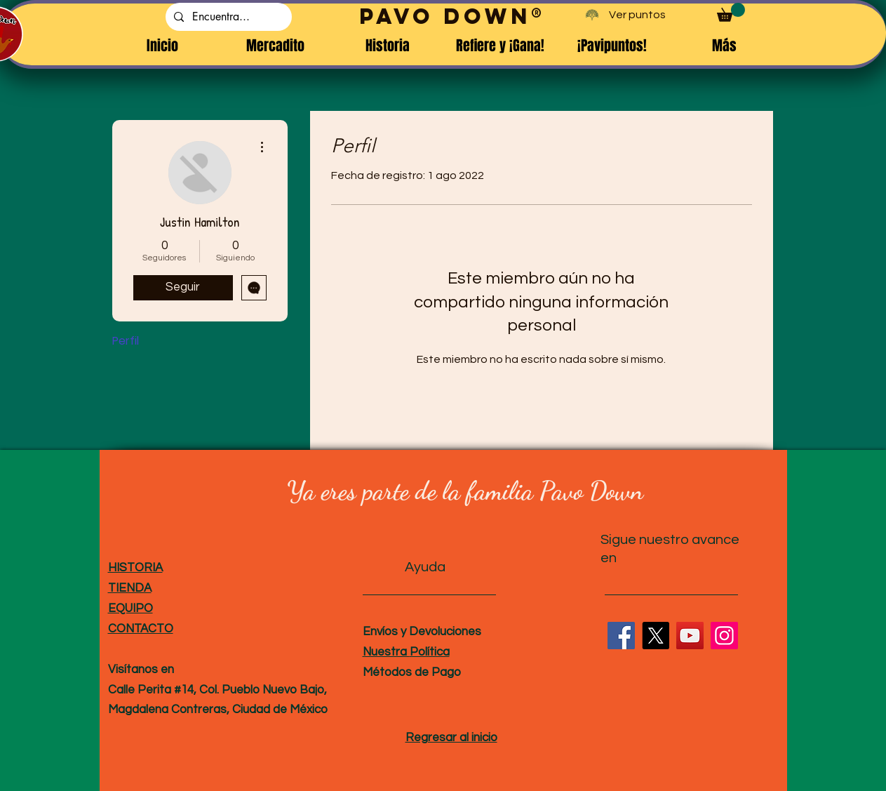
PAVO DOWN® (452, 16)
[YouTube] (690, 635)
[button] (731, 12)
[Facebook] (621, 635)
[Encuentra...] (227, 17)
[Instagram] (724, 635)
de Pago (436, 672)
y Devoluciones (439, 631)
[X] (655, 635)
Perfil (125, 341)
